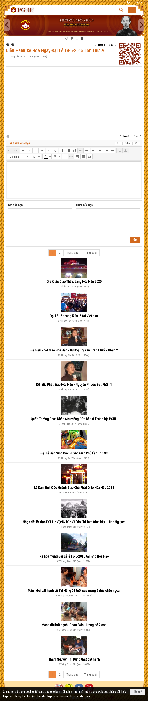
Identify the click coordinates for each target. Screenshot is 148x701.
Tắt (118, 143)
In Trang (8, 136)
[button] (132, 10)
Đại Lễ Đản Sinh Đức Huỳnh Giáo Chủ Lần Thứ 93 (74, 453)
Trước (101, 45)
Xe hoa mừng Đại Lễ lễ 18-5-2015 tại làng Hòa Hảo (74, 556)
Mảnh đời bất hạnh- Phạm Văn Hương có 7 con (74, 625)
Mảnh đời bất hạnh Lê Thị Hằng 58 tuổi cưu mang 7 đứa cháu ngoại (74, 591)
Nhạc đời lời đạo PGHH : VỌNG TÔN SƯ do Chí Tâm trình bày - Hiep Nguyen (74, 522)
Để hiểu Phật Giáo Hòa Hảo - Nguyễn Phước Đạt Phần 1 (74, 385)
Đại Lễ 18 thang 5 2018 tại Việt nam (74, 316)
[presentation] (37, 225)
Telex (127, 143)
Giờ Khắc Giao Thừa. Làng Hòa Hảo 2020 (74, 282)
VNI (136, 143)
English (139, 2)
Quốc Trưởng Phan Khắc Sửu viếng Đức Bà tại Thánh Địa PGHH (74, 419)
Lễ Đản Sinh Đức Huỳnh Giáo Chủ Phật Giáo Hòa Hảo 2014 (74, 488)
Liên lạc (126, 2)
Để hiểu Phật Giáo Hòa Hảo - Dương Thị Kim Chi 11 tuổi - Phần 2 (74, 350)
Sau (111, 45)
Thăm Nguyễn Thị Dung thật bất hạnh (74, 659)
